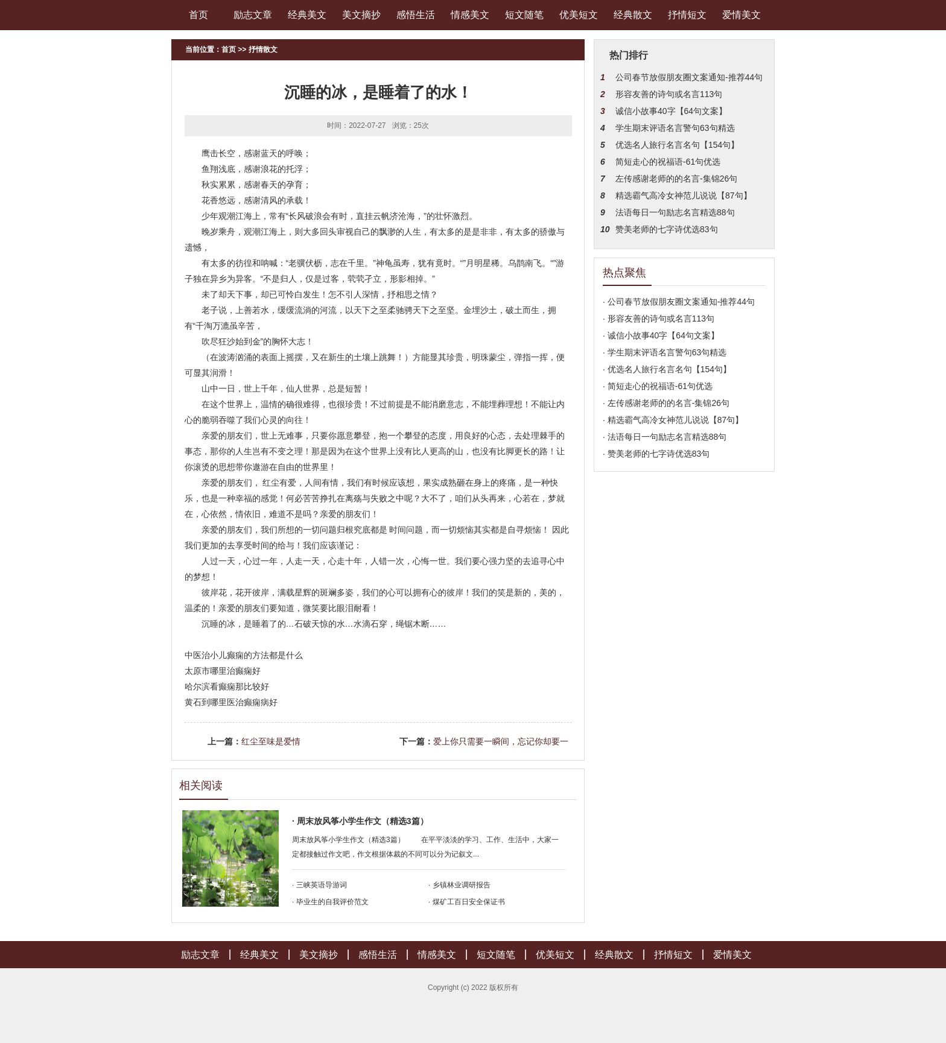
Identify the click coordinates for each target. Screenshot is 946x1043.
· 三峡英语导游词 (319, 885)
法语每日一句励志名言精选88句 (675, 212)
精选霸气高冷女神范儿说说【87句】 (683, 195)
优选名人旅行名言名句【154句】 (677, 145)
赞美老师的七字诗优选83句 (666, 229)
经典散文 (633, 15)
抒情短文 (687, 15)
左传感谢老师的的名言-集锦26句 (676, 178)
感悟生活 (415, 15)
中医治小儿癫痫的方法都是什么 (244, 655)
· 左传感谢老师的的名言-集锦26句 (666, 403)
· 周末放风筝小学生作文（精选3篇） (360, 821)
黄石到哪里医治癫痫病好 (231, 702)
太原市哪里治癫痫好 (223, 671)
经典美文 (307, 15)
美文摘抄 (361, 15)
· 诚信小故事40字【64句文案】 (661, 335)
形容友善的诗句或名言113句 (668, 94)
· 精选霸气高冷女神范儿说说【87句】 (673, 420)
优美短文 (578, 15)
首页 (198, 15)
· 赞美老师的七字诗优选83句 (656, 453)
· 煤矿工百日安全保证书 (466, 902)
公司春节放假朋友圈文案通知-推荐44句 (689, 77)
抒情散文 (263, 49)
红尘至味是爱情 (270, 741)
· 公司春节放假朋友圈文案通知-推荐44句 (679, 301)
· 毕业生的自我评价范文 (330, 902)
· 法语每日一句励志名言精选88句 (664, 437)
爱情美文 (741, 15)
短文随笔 (524, 15)
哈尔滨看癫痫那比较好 (227, 686)
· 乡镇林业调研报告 (459, 885)
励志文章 (252, 15)
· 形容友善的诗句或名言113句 (658, 318)
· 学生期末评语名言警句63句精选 (664, 352)
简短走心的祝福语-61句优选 (667, 161)
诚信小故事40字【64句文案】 (671, 111)
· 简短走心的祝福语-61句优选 (658, 386)
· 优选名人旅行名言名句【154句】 (667, 369)
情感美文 (470, 15)
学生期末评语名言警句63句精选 (675, 128)
